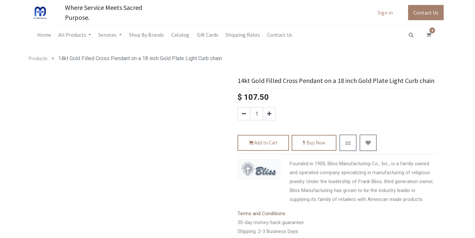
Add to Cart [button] (263, 143)
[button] (348, 143)
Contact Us (425, 12)
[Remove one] (244, 113)
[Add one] (269, 113)
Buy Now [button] (314, 143)
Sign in (385, 12)
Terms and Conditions (261, 214)
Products (38, 58)
